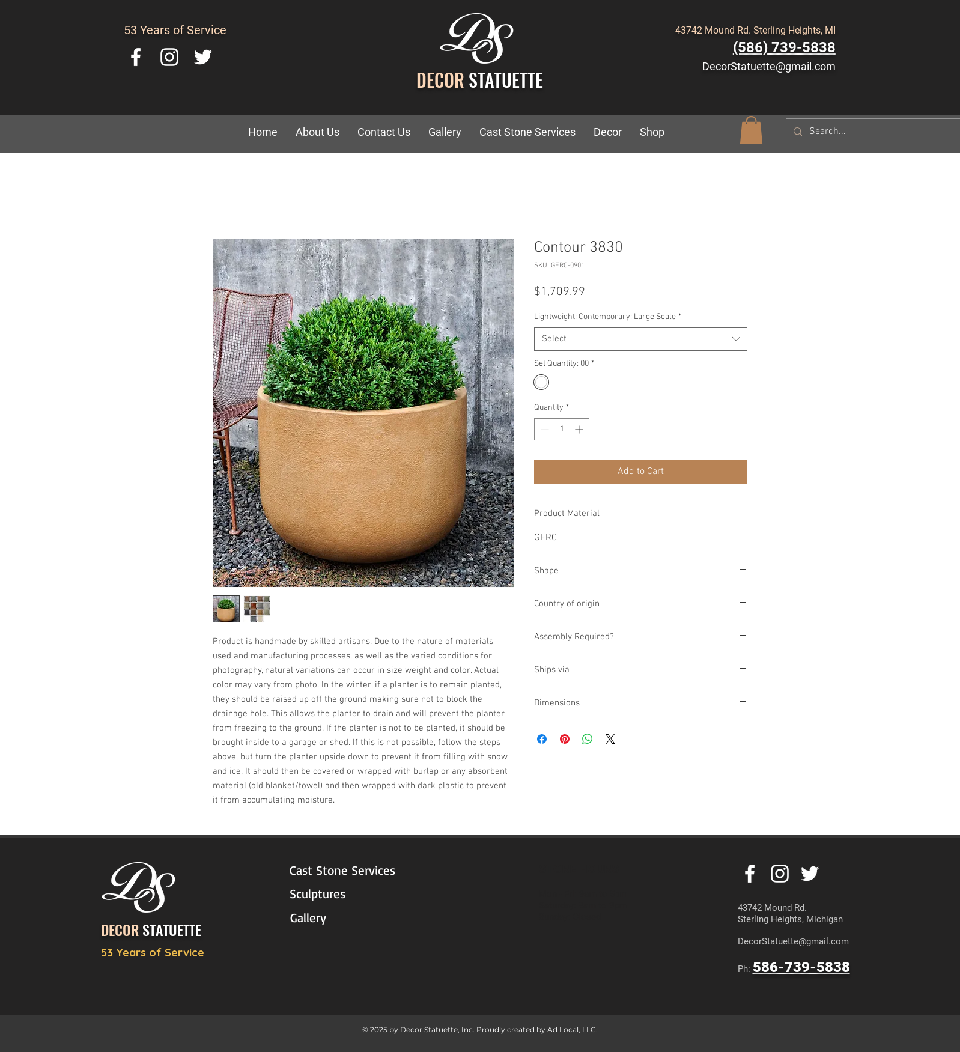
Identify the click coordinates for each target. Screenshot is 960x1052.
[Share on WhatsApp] (587, 739)
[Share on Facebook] (542, 739)
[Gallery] (345, 917)
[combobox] (640, 339)
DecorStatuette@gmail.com (769, 66)
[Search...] (876, 132)
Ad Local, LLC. (572, 1029)
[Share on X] (610, 739)
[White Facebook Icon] (136, 57)
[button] (608, 132)
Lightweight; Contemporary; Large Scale (607, 317)
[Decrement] (543, 429)
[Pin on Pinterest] (564, 739)
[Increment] (580, 429)
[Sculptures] (345, 893)
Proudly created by (511, 1029)
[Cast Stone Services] (350, 870)
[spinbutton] (562, 429)
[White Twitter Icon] (203, 57)
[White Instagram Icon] (169, 57)
